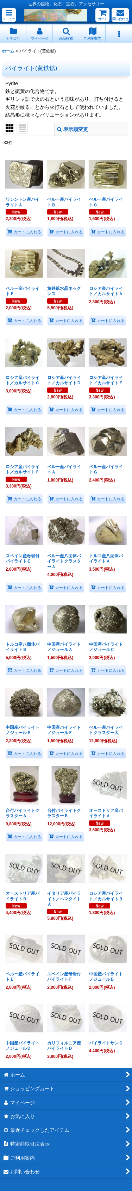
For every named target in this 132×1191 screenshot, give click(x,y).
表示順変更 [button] (72, 129)
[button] (9, 15)
